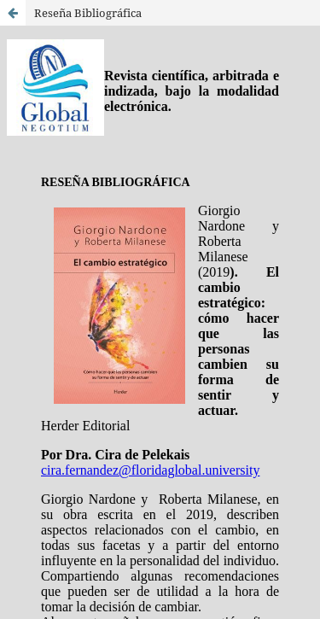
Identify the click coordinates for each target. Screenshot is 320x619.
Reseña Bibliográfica (88, 12)
